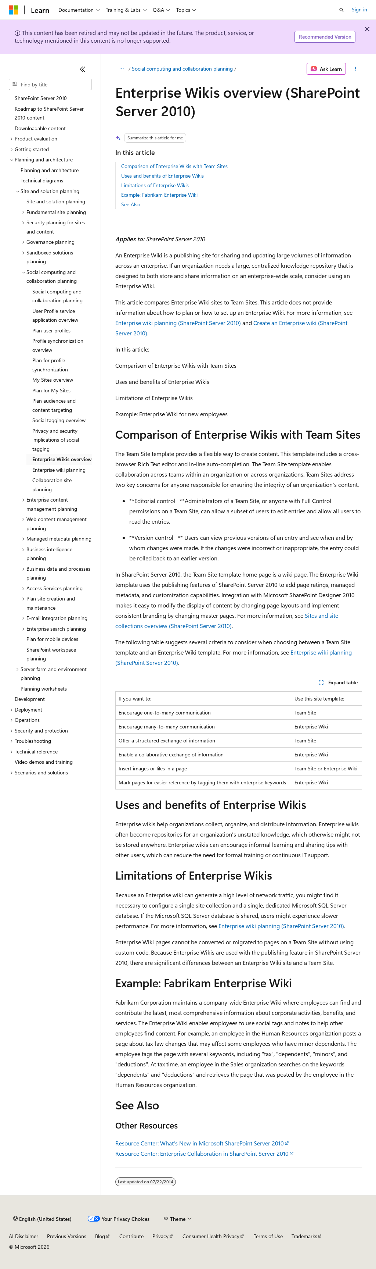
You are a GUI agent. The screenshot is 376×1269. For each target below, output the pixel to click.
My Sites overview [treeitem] (52, 379)
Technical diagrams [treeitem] (42, 180)
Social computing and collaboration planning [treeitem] (57, 296)
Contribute (131, 1236)
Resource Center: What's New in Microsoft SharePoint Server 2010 (199, 1143)
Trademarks (304, 1236)
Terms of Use (268, 1236)
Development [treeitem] (30, 698)
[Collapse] (82, 69)
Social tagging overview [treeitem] (59, 420)
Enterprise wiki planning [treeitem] (59, 469)
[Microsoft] (13, 10)
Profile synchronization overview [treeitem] (57, 345)
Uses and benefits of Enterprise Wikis (162, 175)
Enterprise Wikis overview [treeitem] (62, 459)
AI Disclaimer (23, 1236)
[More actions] (355, 69)
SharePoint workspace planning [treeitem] (51, 654)
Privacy (160, 1236)
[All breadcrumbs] (121, 69)
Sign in (359, 9)
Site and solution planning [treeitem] (55, 201)
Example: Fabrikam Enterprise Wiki (159, 194)
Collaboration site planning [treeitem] (52, 485)
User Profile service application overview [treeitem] (55, 315)
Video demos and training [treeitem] (44, 761)
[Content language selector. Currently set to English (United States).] (42, 1219)
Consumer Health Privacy (210, 1236)
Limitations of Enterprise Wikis (155, 185)
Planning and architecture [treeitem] (50, 170)
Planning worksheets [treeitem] (44, 688)
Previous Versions (66, 1236)
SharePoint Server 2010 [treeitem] (41, 98)
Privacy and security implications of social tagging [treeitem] (55, 439)
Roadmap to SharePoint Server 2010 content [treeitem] (49, 113)
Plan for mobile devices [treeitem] (52, 638)
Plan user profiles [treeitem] (51, 330)
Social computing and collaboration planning (182, 68)
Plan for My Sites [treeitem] (51, 390)
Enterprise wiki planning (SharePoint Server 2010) (178, 323)
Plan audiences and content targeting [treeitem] (54, 405)
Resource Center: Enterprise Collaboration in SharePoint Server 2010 (202, 1153)
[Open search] (341, 10)
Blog (100, 1236)
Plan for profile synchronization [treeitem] (50, 365)
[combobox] (50, 84)
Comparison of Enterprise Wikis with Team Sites (174, 166)
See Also (130, 204)
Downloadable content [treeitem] (40, 128)
